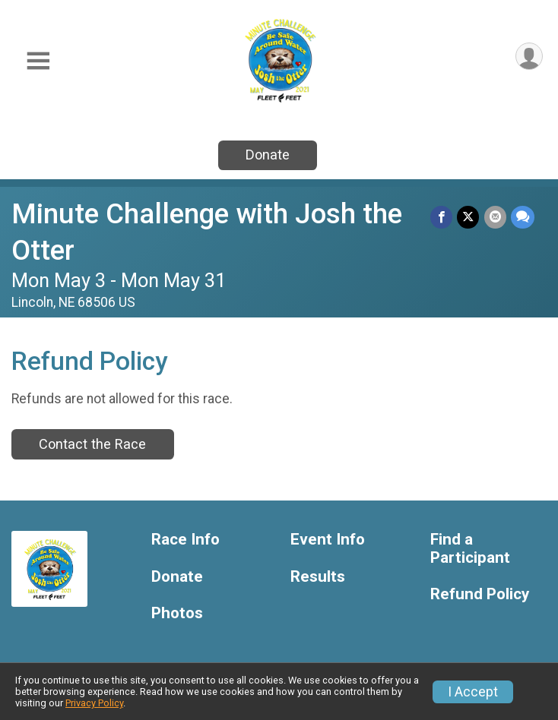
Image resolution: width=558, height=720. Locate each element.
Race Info (185, 539)
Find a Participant (470, 549)
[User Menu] (529, 57)
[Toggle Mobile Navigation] (38, 61)
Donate (268, 155)
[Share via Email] (495, 217)
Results (317, 577)
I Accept (473, 691)
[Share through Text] (522, 217)
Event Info (327, 539)
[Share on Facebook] (442, 217)
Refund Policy (479, 594)
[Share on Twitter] (469, 217)
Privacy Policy (94, 703)
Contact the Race (92, 444)
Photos (177, 613)
